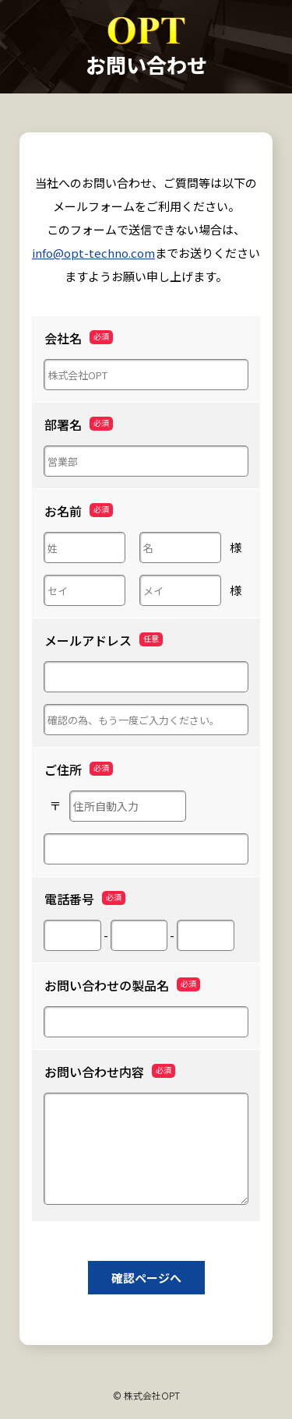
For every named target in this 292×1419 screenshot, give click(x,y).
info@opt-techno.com (93, 253)
